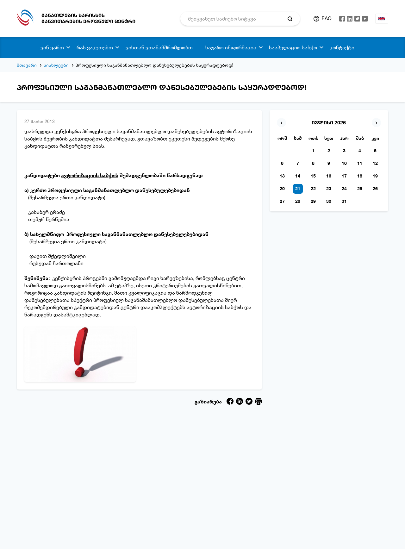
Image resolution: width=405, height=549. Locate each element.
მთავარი (27, 65)
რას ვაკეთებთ (95, 47)
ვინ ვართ (52, 47)
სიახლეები (56, 65)
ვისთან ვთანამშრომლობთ (159, 47)
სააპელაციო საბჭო (293, 47)
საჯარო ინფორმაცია (230, 47)
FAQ (326, 18)
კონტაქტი (342, 47)
